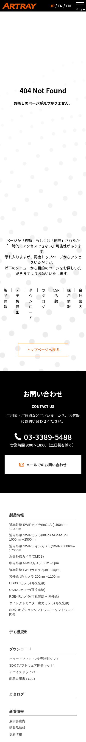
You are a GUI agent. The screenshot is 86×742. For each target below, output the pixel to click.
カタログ (43, 298)
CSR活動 (56, 295)
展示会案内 (17, 721)
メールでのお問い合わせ (43, 464)
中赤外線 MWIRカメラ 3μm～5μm (34, 563)
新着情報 (16, 711)
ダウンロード (31, 303)
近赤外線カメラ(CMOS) (26, 556)
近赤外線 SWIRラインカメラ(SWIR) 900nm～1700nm (42, 548)
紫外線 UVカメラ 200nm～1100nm (34, 576)
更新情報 (15, 734)
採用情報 (69, 298)
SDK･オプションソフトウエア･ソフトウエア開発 (41, 612)
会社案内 (80, 298)
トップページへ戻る (43, 349)
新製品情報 (17, 728)
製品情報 (5, 298)
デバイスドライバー (23, 672)
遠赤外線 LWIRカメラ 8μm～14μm (34, 570)
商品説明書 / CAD (22, 679)
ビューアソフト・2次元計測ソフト (34, 659)
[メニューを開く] (80, 5)
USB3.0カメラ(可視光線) (27, 583)
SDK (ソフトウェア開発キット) (31, 665)
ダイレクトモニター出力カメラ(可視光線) (39, 603)
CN (68, 6)
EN (60, 6)
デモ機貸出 (17, 301)
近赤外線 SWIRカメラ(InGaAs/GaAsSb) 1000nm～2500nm (38, 537)
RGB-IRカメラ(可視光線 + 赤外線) (34, 596)
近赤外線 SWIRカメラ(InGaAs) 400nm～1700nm (39, 527)
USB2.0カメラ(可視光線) (27, 590)
